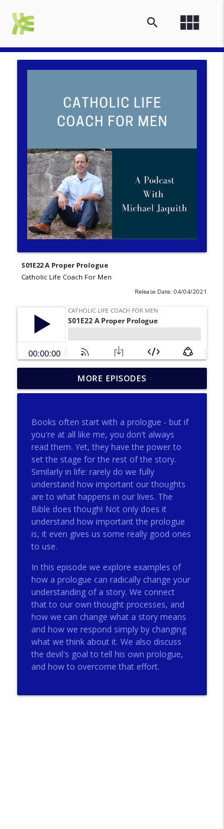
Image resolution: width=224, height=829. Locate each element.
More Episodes (112, 378)
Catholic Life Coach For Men (66, 276)
